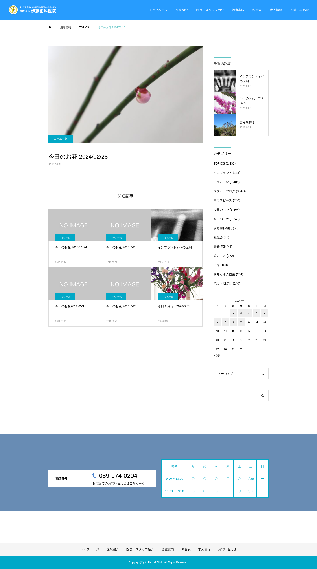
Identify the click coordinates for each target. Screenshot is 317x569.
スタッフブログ (224, 191)
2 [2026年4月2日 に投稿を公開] (241, 312)
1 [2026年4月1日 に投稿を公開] (233, 312)
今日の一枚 (221, 219)
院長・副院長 (223, 283)
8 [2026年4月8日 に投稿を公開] (233, 321)
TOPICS (219, 163)
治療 (217, 265)
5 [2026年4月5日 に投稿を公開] (264, 312)
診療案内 (238, 10)
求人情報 (276, 10)
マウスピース (223, 200)
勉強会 (218, 237)
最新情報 (220, 246)
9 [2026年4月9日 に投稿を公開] (241, 321)
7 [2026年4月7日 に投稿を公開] (225, 321)
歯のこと (220, 256)
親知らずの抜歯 (224, 274)
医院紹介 (182, 10)
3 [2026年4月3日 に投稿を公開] (249, 312)
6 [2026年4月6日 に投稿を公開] (217, 321)
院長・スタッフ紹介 (210, 10)
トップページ (158, 10)
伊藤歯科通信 (223, 228)
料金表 (257, 10)
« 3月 (217, 355)
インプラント (223, 172)
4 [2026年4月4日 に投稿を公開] (256, 312)
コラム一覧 (60, 138)
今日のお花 (221, 209)
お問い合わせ (299, 10)
